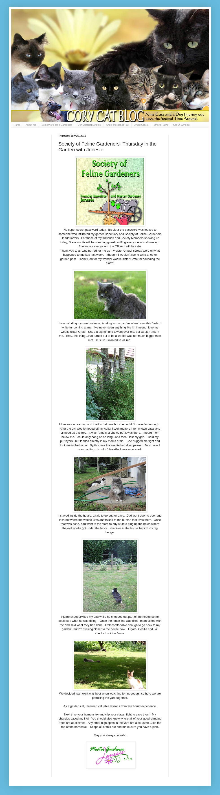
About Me (31, 124)
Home (17, 124)
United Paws (161, 124)
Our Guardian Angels (89, 124)
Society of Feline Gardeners (57, 124)
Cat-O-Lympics (181, 124)
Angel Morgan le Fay (117, 124)
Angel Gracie (141, 124)
